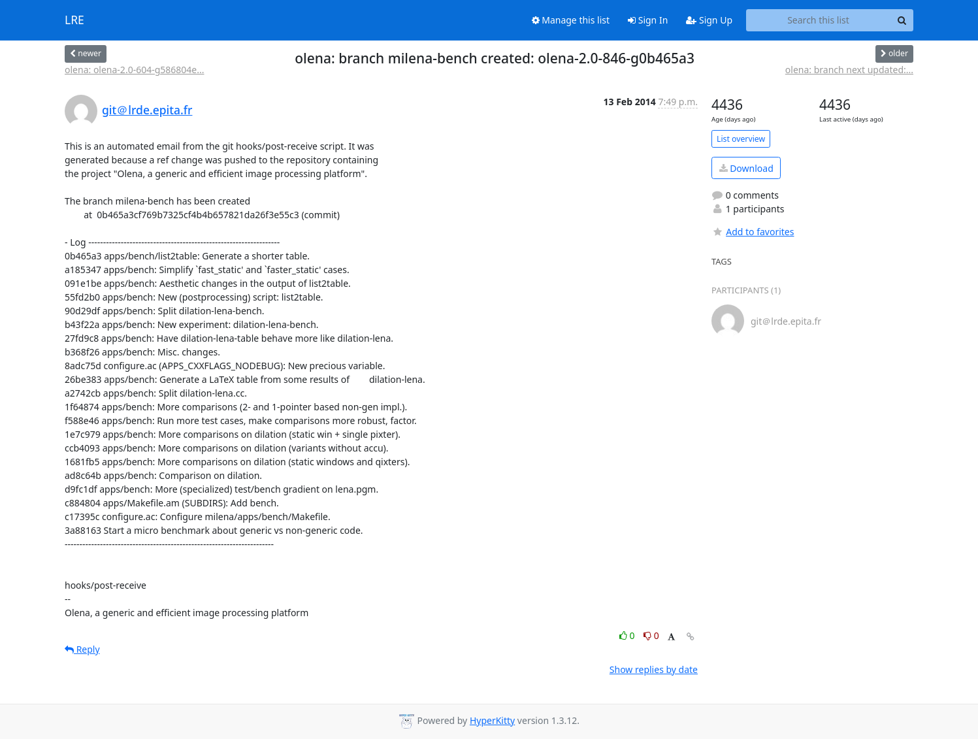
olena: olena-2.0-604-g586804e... (134, 69)
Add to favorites (752, 231)
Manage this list (571, 20)
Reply (82, 649)
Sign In (648, 20)
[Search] (901, 20)
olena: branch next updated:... (849, 69)
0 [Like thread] (628, 635)
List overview (741, 138)
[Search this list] (818, 20)
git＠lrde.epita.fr (147, 110)
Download (746, 168)
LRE (74, 20)
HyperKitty (492, 720)
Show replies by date (654, 669)
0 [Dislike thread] (651, 635)
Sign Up (709, 20)
